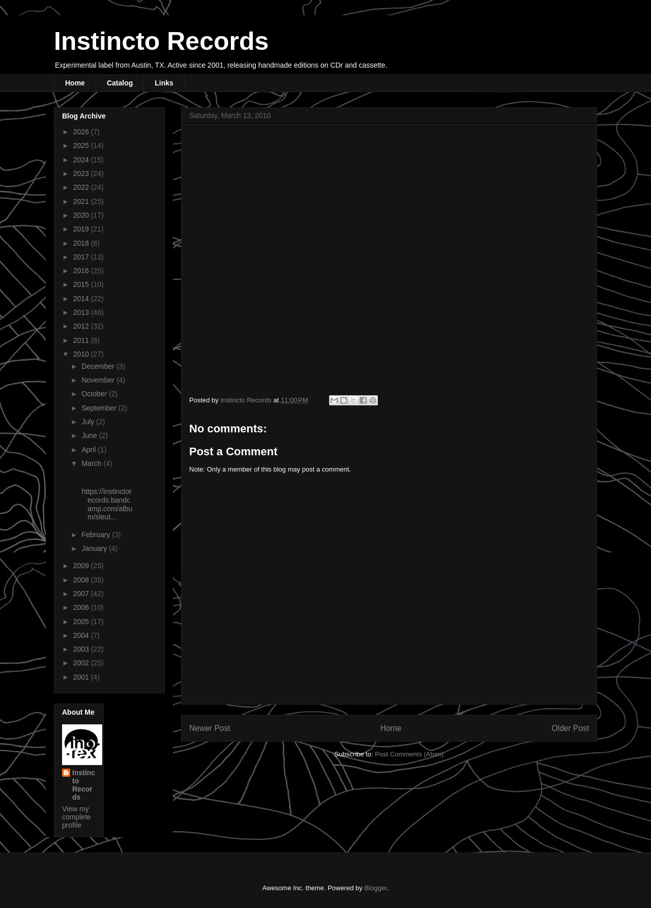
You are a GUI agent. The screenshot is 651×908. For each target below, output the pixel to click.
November (98, 380)
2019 (82, 229)
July (88, 422)
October (95, 394)
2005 (82, 622)
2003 (82, 649)
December (98, 366)
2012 (82, 326)
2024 (82, 160)
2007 (82, 594)
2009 (82, 566)
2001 (82, 677)
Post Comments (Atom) (409, 754)
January (95, 548)
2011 (82, 340)
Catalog (120, 83)
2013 (82, 312)
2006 (82, 607)
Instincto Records (161, 41)
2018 (82, 243)
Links (164, 83)
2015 (82, 284)
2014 (82, 299)
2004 (82, 635)
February (96, 535)
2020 (82, 215)
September (99, 408)
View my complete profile (76, 817)
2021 (82, 201)
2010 (82, 354)
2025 (82, 145)
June (90, 435)
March (92, 463)
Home (75, 83)
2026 (82, 132)
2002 (82, 663)
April (89, 450)
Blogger (375, 888)
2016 (82, 271)
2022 (82, 187)
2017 (82, 257)
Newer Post (209, 728)
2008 (82, 580)
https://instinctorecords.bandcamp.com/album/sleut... (106, 504)
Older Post (570, 728)
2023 (82, 173)
